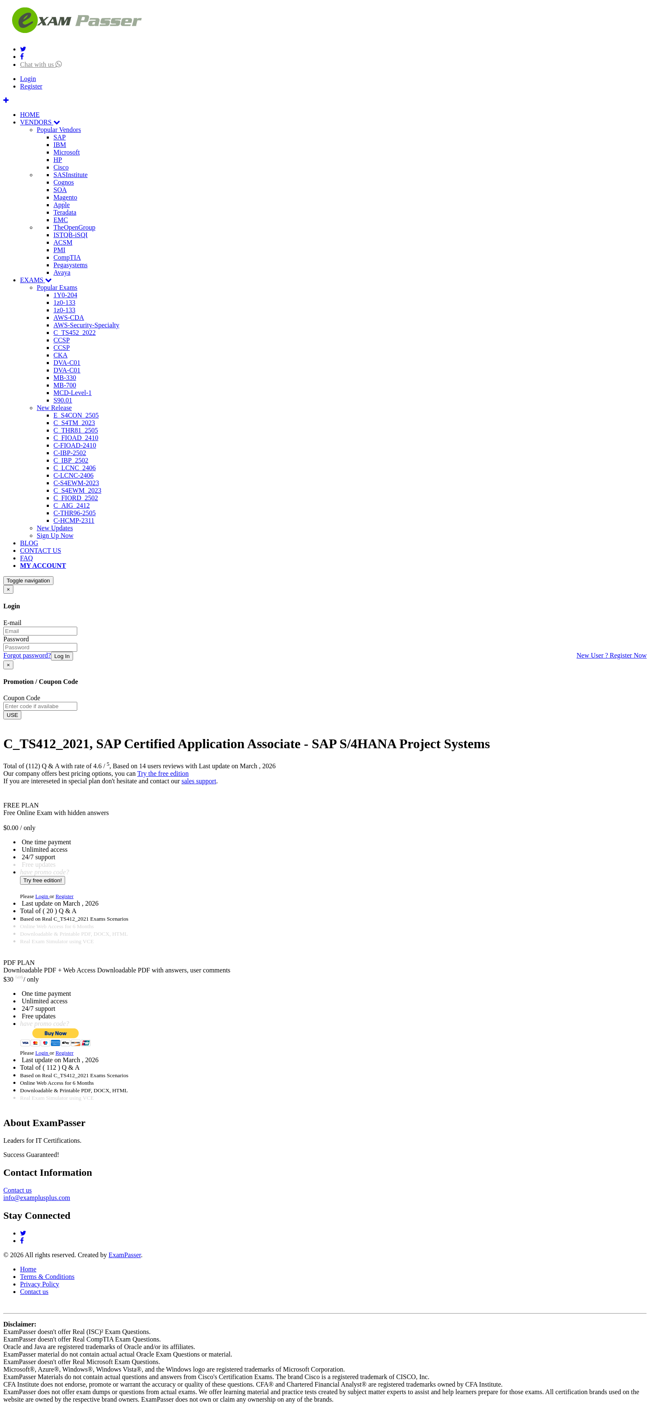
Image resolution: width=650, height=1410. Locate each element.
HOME (30, 114)
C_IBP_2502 (71, 460)
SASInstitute (70, 174)
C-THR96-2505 (74, 512)
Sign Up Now (55, 535)
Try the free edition (163, 773)
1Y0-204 (65, 295)
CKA (60, 355)
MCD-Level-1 (72, 392)
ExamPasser (125, 1254)
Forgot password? (27, 655)
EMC (60, 219)
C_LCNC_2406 (74, 467)
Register (31, 86)
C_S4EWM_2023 (77, 490)
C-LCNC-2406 (73, 475)
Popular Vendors (59, 129)
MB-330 (64, 377)
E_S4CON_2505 (76, 415)
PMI (59, 249)
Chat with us (41, 64)
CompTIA (67, 257)
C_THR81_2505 (75, 430)
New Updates (55, 528)
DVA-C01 (67, 362)
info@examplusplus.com (36, 1197)
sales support (199, 781)
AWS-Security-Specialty (86, 325)
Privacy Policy (39, 1284)
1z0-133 (64, 302)
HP (57, 159)
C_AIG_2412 (71, 505)
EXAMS (36, 280)
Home (28, 1269)
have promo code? (44, 872)
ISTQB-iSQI (70, 234)
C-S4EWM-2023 (76, 482)
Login (28, 78)
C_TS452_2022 (74, 332)
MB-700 (64, 385)
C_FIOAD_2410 (76, 437)
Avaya (62, 272)
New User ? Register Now (612, 655)
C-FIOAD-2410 (74, 445)
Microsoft (66, 152)
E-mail (12, 622)
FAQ (26, 558)
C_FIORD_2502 (75, 497)
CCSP (61, 340)
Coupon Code (21, 697)
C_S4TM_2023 (74, 422)
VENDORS (40, 122)
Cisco (60, 167)
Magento (65, 197)
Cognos (63, 182)
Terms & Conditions (47, 1276)
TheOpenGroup (74, 227)
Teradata (64, 212)
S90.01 (62, 400)
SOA (60, 189)
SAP (59, 137)
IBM (59, 144)
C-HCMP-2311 (73, 520)
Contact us (17, 1190)
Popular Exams (57, 287)
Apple (61, 204)
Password (16, 639)
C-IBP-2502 (69, 452)
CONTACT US (40, 550)
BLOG (29, 543)
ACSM (62, 242)
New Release (54, 407)
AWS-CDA (68, 317)
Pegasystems (70, 264)
